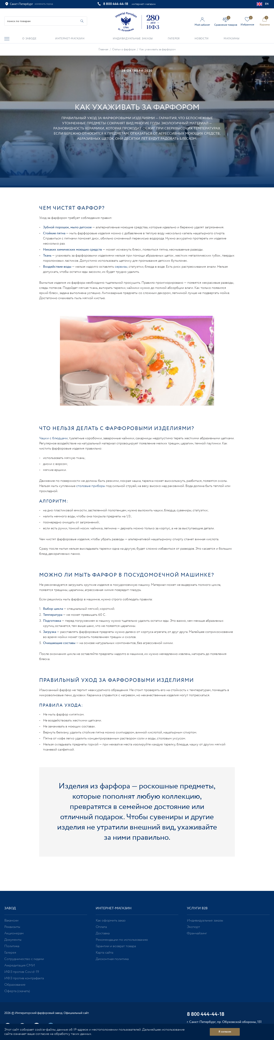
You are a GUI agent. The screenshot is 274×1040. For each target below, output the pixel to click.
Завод (10, 908)
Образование (14, 984)
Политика (11, 946)
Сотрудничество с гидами (24, 959)
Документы (12, 939)
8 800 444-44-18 (115, 3)
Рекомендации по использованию (122, 939)
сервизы (121, 266)
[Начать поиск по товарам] (82, 21)
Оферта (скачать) (17, 991)
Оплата (101, 926)
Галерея (10, 952)
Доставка (103, 933)
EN (263, 4)
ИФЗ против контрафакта (24, 978)
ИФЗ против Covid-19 (21, 971)
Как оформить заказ (110, 920)
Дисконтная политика (112, 959)
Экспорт (193, 926)
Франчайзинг (197, 933)
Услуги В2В (197, 908)
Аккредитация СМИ (19, 965)
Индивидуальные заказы (205, 920)
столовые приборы (90, 486)
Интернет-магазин (113, 908)
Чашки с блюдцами (53, 438)
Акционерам (14, 933)
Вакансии (11, 920)
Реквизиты (12, 926)
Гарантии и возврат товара (116, 946)
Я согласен (225, 1032)
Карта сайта (104, 952)
